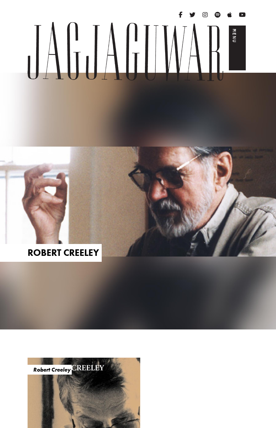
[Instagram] (205, 15)
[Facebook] (181, 15)
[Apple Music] (229, 15)
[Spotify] (217, 15)
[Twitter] (192, 15)
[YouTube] (242, 15)
